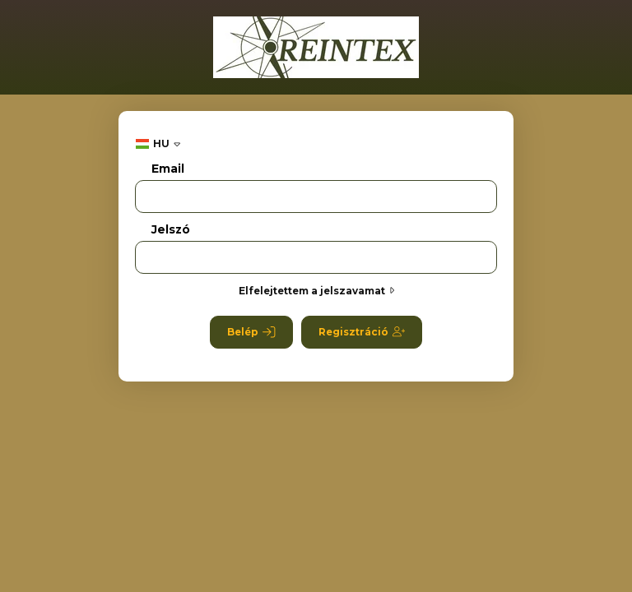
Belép (251, 332)
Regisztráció (361, 332)
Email (167, 169)
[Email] (316, 196)
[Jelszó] (316, 257)
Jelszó (170, 230)
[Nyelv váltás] (158, 143)
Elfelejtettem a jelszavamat (316, 290)
